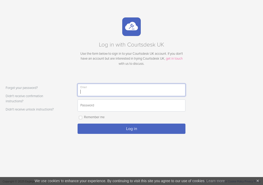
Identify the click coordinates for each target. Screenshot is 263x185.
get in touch (174, 59)
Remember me (94, 117)
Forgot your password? (22, 88)
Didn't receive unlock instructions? (30, 109)
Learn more (215, 181)
